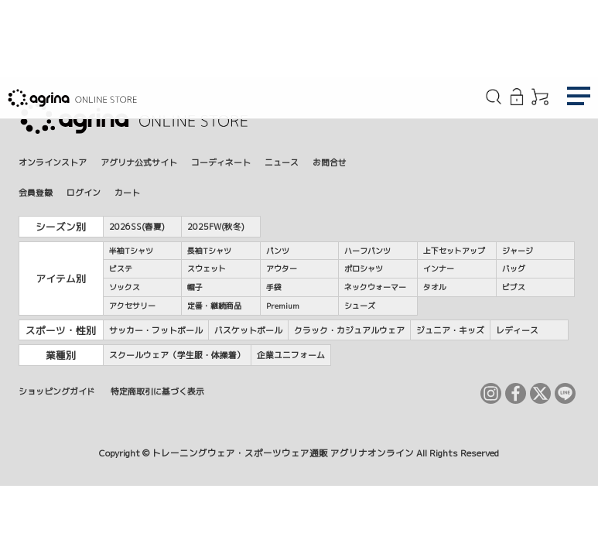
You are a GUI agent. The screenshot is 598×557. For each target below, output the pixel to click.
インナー (438, 268)
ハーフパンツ (367, 250)
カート (127, 192)
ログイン (84, 192)
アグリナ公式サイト (139, 162)
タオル (434, 287)
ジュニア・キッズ (450, 330)
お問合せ (330, 162)
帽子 (195, 287)
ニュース (282, 162)
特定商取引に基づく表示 (157, 391)
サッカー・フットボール (156, 330)
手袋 (274, 287)
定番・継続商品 (214, 305)
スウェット (206, 268)
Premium (282, 305)
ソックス (124, 287)
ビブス (513, 287)
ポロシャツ (363, 268)
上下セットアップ (454, 250)
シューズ (359, 305)
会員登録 (36, 192)
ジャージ (517, 250)
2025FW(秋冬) (215, 226)
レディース (517, 330)
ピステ (120, 268)
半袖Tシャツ (131, 250)
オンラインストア (53, 162)
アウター (281, 268)
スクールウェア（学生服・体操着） (177, 355)
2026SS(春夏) (137, 226)
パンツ (277, 250)
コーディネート (221, 162)
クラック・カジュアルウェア (349, 330)
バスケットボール (248, 330)
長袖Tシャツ (209, 250)
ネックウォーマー (375, 287)
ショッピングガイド (57, 391)
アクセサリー (132, 305)
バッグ (513, 268)
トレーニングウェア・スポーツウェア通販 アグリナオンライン (283, 453)
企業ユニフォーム (291, 355)
